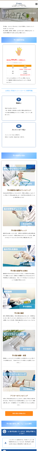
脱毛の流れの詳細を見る (19, 413)
